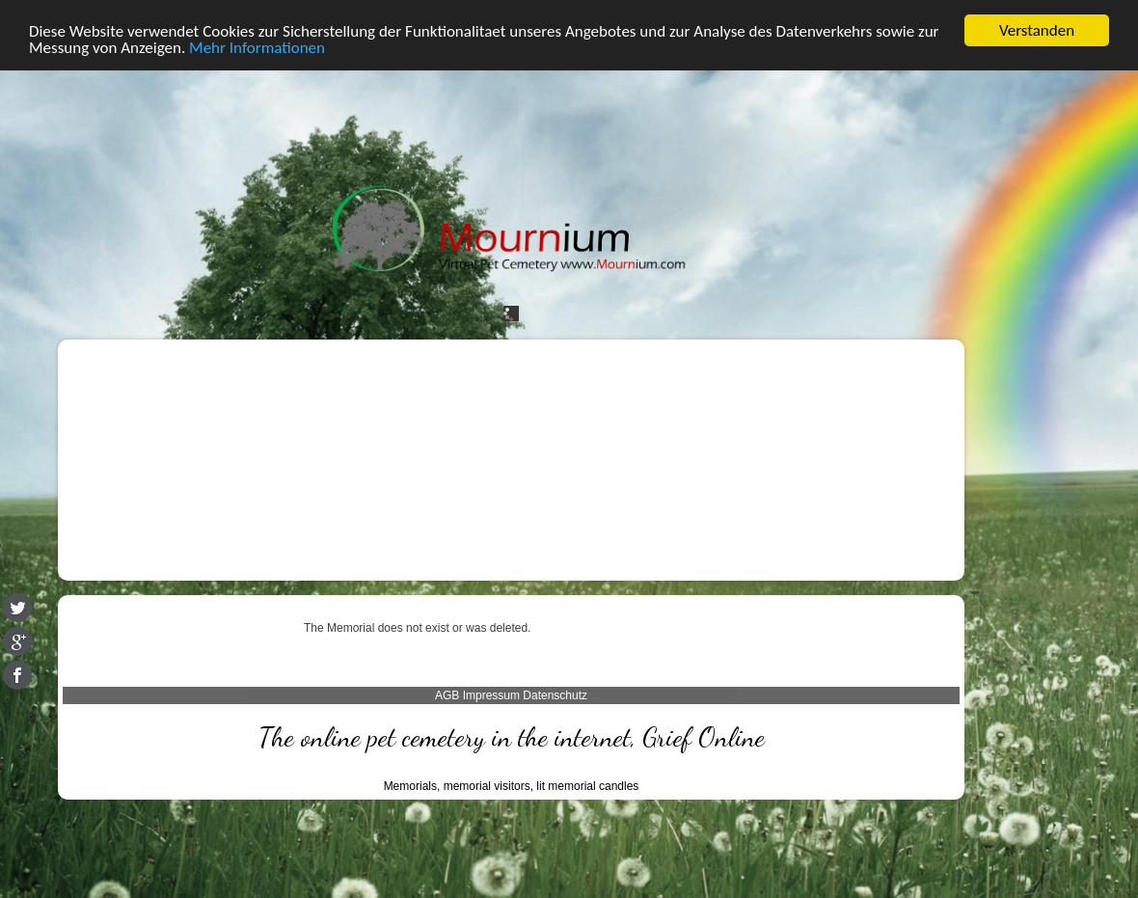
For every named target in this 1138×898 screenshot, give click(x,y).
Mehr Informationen (257, 47)
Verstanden (1036, 30)
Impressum (491, 695)
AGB (447, 695)
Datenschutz (555, 695)
